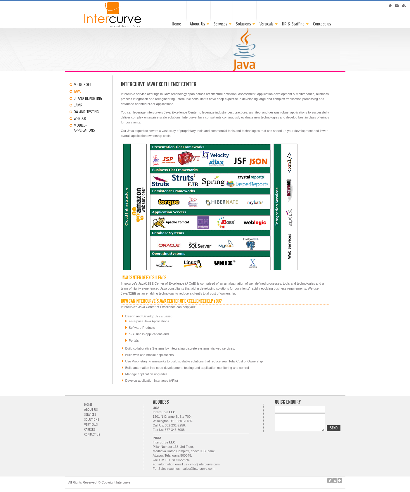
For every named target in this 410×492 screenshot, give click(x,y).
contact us (92, 434)
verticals (91, 424)
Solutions (91, 419)
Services (90, 414)
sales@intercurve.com (198, 468)
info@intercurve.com (204, 464)
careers (89, 429)
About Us (91, 409)
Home (88, 404)
